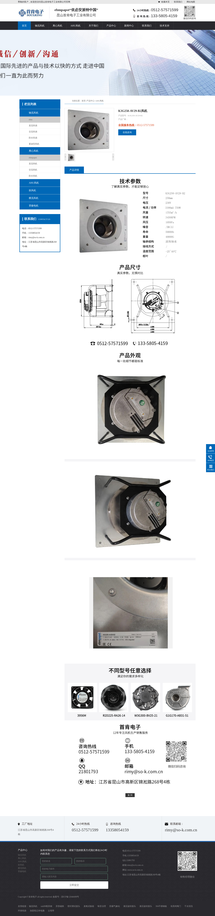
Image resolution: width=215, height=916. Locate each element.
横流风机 (33, 198)
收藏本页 (165, 2)
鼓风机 (32, 190)
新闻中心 (129, 25)
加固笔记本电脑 (37, 911)
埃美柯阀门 (176, 906)
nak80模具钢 (46, 906)
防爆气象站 (114, 906)
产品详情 (74, 170)
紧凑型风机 (34, 144)
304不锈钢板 (161, 906)
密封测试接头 (73, 906)
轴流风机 (39, 25)
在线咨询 (127, 132)
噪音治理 (101, 906)
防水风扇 (33, 138)
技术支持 (164, 25)
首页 (24, 25)
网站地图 (191, 2)
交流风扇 (33, 132)
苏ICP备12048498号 (70, 897)
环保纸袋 (22, 911)
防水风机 (33, 176)
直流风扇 (33, 125)
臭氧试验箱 (89, 906)
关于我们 (93, 25)
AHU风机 (75, 25)
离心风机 (57, 25)
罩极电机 (33, 205)
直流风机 (33, 164)
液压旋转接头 (129, 906)
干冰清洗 (188, 906)
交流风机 (33, 170)
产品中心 (111, 25)
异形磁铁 (60, 906)
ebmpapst (33, 158)
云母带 (51, 911)
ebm (30, 119)
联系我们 (178, 2)
